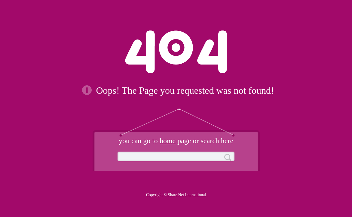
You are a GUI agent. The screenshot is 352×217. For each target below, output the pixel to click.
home (168, 141)
